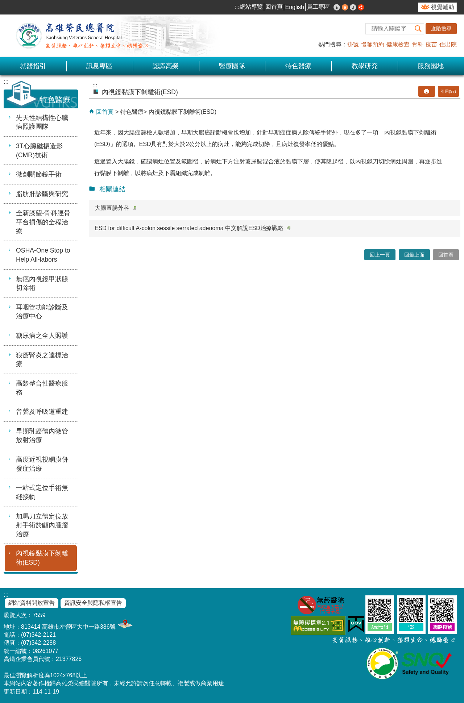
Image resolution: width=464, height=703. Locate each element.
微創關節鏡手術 (39, 174)
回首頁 (274, 7)
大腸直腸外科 (115, 208)
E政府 (356, 624)
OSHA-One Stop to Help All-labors (43, 255)
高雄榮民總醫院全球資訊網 (81, 36)
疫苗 (431, 44)
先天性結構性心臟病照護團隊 (42, 122)
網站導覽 (251, 7)
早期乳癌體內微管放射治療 (42, 436)
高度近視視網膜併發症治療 (42, 464)
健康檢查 (398, 44)
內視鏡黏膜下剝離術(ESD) (42, 558)
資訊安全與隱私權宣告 (93, 603)
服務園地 (431, 66)
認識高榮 (166, 66)
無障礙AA (318, 625)
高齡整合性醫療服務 (42, 388)
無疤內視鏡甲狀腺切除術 (42, 283)
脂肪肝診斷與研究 (42, 193)
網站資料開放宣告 (31, 603)
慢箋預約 (372, 44)
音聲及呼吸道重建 (42, 411)
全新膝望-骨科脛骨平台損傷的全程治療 (43, 221)
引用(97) (448, 91)
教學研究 (365, 66)
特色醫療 (298, 66)
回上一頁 (380, 255)
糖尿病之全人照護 (42, 335)
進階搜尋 (441, 29)
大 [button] (353, 7)
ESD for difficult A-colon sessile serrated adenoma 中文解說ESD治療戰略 (192, 228)
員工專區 (318, 7)
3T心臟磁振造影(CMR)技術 (39, 150)
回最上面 (414, 255)
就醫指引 (33, 66)
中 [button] (345, 7)
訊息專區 (99, 66)
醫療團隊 (232, 66)
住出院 (448, 44)
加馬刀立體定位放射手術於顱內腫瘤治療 (42, 525)
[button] (418, 29)
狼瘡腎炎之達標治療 (42, 360)
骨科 (417, 44)
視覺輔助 (442, 7)
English (294, 7)
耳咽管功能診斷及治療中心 (42, 312)
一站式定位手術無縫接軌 (42, 492)
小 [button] (337, 7)
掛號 (353, 44)
